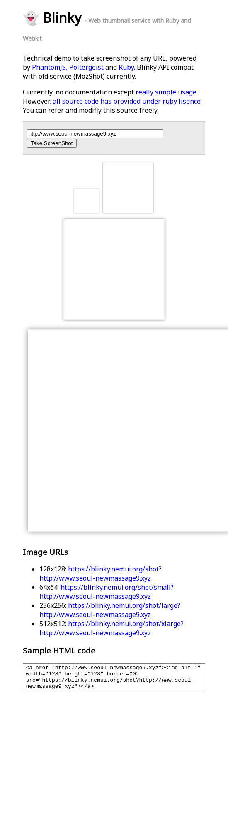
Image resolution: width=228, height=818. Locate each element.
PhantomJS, (50, 67)
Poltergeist (86, 67)
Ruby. (127, 67)
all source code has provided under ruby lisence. (127, 101)
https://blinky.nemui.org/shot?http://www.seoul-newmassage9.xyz (100, 573)
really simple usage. (167, 92)
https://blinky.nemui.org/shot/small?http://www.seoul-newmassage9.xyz (106, 592)
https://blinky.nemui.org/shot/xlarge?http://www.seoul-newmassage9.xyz (111, 628)
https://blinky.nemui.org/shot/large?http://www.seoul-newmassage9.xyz (109, 610)
